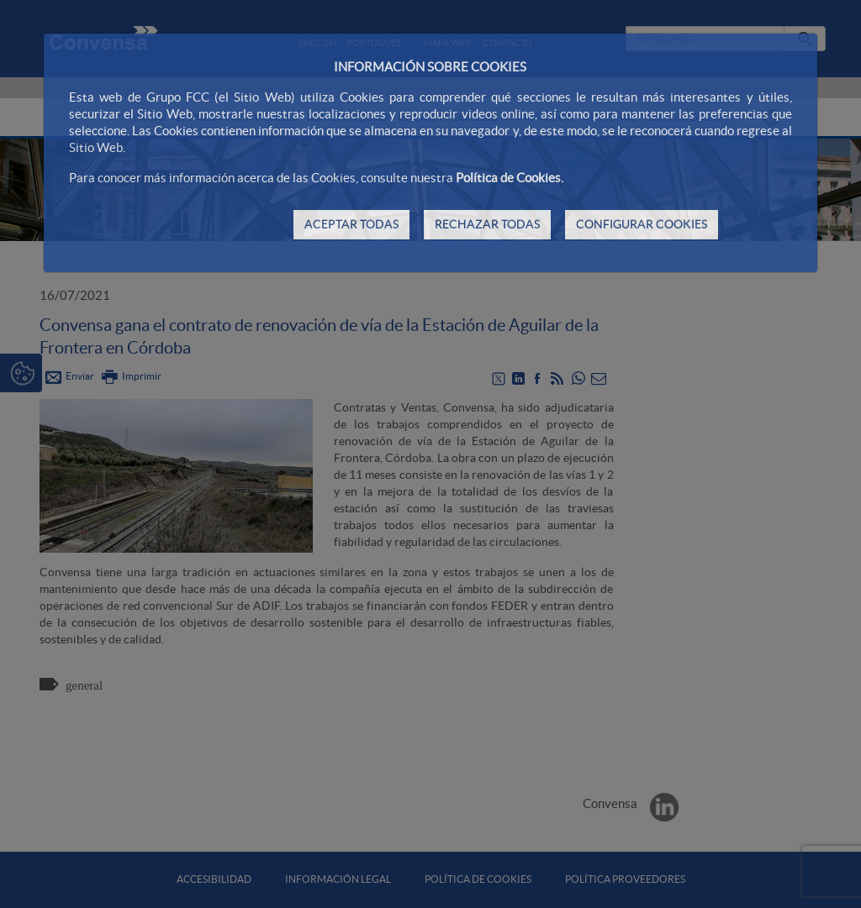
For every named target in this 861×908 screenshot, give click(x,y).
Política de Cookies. (509, 178)
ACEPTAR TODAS (351, 224)
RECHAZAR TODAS (487, 224)
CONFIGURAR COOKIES (641, 224)
